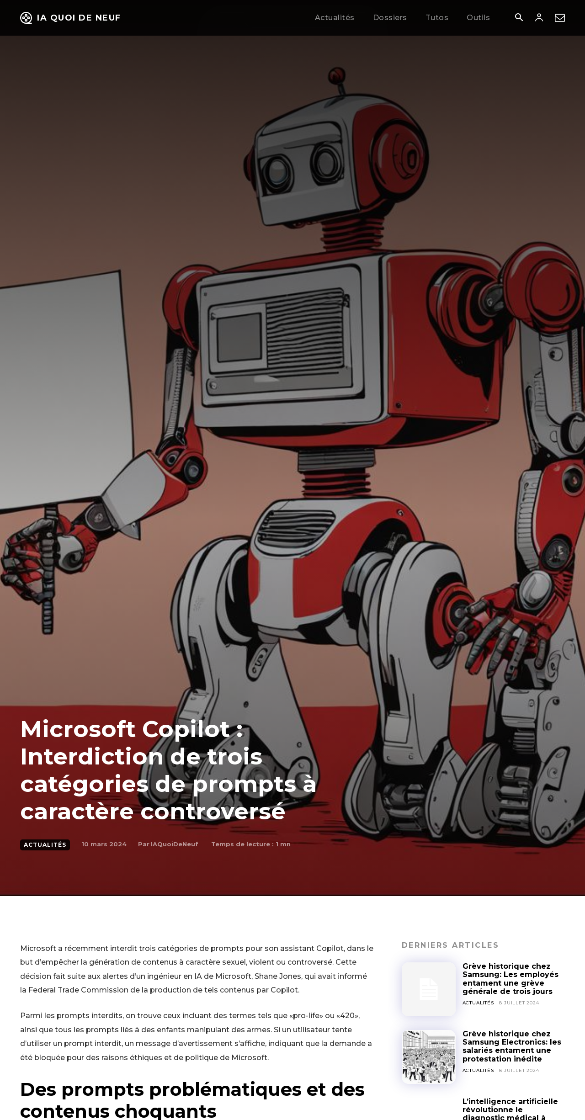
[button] (518, 18)
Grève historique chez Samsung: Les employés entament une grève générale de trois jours (510, 979)
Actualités (45, 844)
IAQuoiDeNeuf (174, 844)
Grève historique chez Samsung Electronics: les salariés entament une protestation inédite (512, 1046)
